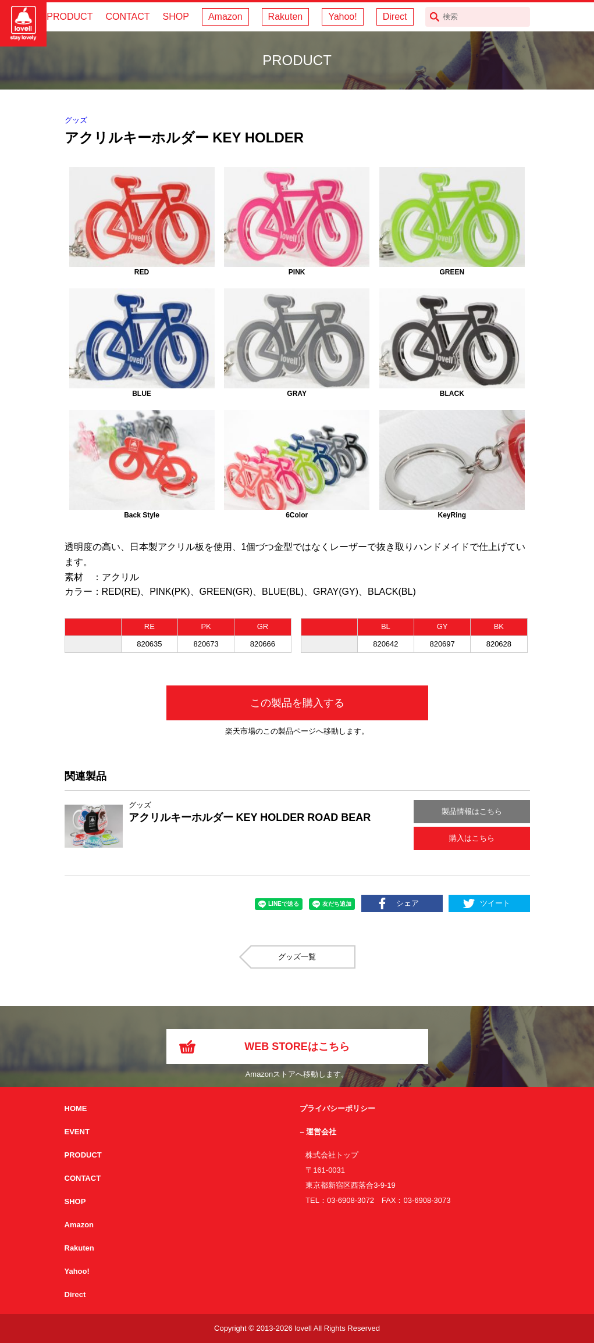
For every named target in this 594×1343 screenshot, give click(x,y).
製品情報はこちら (472, 811)
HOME (76, 1108)
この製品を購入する (297, 703)
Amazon (225, 17)
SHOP (176, 17)
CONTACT (127, 17)
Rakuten (285, 17)
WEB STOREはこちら (297, 1046)
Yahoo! (342, 17)
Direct (395, 17)
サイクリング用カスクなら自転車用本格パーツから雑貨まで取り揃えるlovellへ (23, 23)
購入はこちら (472, 838)
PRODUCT (70, 17)
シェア (407, 903)
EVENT (77, 1131)
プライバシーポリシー (337, 1108)
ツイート (495, 903)
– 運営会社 (318, 1131)
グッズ (76, 120)
